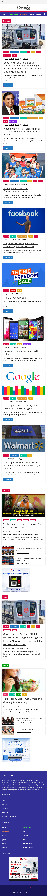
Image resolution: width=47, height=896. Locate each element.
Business (6, 52)
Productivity (12, 121)
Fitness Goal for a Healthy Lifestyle (26, 729)
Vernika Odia (13, 14)
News (32, 14)
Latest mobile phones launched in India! (21, 353)
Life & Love (5, 848)
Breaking (6, 520)
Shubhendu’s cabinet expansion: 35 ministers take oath (22, 525)
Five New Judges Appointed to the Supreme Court (28, 549)
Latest (33, 52)
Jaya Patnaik (25, 59)
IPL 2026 (38, 14)
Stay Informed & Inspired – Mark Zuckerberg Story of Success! (20, 245)
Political (25, 520)
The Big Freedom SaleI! (15, 297)
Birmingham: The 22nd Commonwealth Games (15, 190)
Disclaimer (5, 808)
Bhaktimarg (24, 14)
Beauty (6, 694)
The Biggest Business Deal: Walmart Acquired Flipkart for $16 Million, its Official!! (22, 465)
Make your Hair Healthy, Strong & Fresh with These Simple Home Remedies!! (29, 719)
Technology (7, 55)
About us (4, 804)
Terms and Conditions (9, 816)
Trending (4, 14)
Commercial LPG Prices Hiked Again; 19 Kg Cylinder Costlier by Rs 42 (28, 559)
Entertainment (15, 52)
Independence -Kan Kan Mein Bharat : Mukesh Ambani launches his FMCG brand (23, 131)
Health (19, 694)
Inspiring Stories (32, 118)
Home (3, 800)
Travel (14, 55)
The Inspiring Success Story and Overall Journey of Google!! (20, 407)
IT (28, 52)
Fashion (13, 290)
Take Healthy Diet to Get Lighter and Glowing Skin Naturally (22, 700)
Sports (40, 181)
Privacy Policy (6, 812)
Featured (23, 52)
